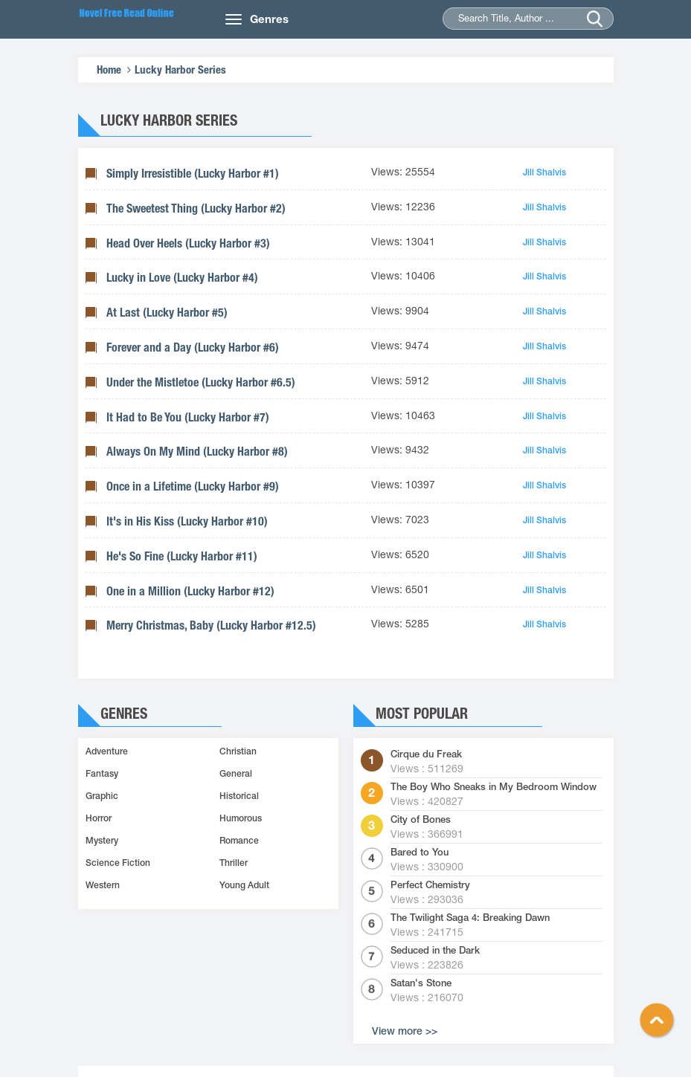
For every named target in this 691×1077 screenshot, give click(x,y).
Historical (239, 796)
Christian (238, 751)
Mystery (102, 840)
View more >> (404, 1031)
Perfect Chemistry (430, 885)
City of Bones (421, 820)
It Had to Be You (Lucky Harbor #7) (187, 417)
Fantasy (102, 774)
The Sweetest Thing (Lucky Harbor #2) (196, 208)
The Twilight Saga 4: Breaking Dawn (470, 918)
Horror (99, 818)
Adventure (107, 751)
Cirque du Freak (426, 754)
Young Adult (244, 885)
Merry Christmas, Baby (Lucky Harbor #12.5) (211, 625)
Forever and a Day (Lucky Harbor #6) (192, 347)
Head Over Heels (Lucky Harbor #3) (188, 243)
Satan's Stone (421, 983)
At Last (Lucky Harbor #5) (167, 312)
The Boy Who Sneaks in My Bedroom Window (494, 787)
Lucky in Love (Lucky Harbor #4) (182, 278)
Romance (239, 840)
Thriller (233, 863)
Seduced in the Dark (435, 950)
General (235, 774)
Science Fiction (118, 863)
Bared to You (420, 852)
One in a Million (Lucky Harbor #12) (190, 591)
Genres (269, 18)
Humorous (240, 818)
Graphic (102, 796)
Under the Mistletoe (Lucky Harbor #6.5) (200, 382)
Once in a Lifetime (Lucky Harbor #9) (192, 486)
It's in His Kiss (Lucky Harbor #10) (187, 521)
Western (103, 885)
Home (109, 69)
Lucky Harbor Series (180, 69)
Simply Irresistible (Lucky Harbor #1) (192, 173)
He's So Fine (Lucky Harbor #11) (181, 556)
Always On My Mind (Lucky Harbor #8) (197, 451)
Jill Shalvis (544, 172)
